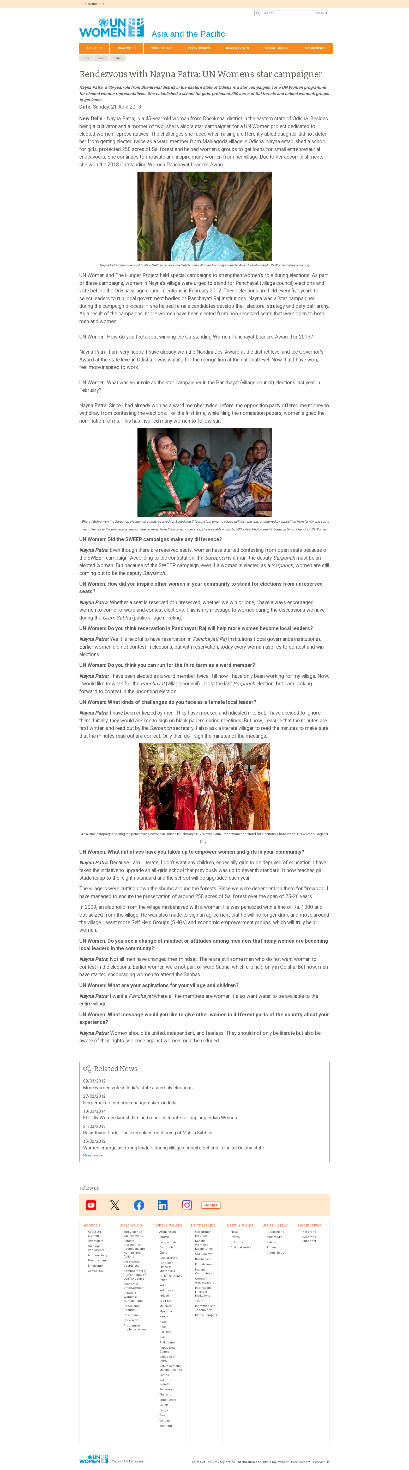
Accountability (97, 1256)
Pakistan (165, 1332)
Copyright (118, 1462)
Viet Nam (165, 1426)
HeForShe (309, 1232)
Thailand (165, 1395)
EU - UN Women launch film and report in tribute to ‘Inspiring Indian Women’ (160, 1117)
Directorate (95, 1241)
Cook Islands (168, 1258)
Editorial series (241, 1248)
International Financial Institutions (203, 1292)
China (163, 1253)
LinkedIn (163, 1205)
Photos (271, 1248)
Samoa (164, 1375)
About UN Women (94, 1234)
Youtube (91, 1205)
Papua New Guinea (167, 1350)
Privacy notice (224, 1463)
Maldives (165, 1306)
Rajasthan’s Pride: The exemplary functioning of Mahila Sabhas (147, 1132)
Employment (96, 1266)
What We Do (126, 48)
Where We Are (161, 48)
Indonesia (166, 1291)
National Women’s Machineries (204, 1245)
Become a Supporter (309, 1239)
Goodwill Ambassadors (204, 1281)
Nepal (163, 1322)
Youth (199, 1301)
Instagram (187, 1205)
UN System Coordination (132, 1264)
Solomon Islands (165, 1382)
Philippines (167, 1343)
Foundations (203, 1265)
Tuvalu (163, 1416)
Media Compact (206, 1315)
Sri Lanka (165, 1390)
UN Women (137, 1462)
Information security (252, 1463)
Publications (275, 1232)
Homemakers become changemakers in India (130, 1102)
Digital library (276, 48)
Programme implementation (135, 1328)
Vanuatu (165, 1421)
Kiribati (164, 1296)
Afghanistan (167, 1232)
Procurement (97, 1261)
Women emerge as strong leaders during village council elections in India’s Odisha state (173, 1147)
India (162, 1285)
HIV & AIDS (131, 1321)
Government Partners (203, 1234)
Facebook (139, 1205)
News (234, 1232)
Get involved (315, 48)
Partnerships (199, 48)
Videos (271, 1242)
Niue (162, 1327)
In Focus (237, 1242)
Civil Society (203, 1254)
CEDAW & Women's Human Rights (133, 1297)
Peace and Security (131, 1308)
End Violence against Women (134, 1234)
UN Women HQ (93, 4)
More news (91, 1155)
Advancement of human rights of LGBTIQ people (135, 1275)
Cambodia (166, 1248)
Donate (211, 1205)
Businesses (203, 1259)
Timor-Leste (167, 1400)
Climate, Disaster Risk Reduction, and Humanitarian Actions (134, 1249)
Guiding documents (96, 1248)
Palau (163, 1338)
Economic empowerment (134, 1286)
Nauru (163, 1317)
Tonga (163, 1410)
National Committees (203, 1272)
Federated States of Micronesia (167, 1267)
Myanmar (165, 1311)
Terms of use (202, 1463)
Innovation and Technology (205, 1308)
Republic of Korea (167, 1359)
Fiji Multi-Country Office (170, 1278)
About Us (94, 48)
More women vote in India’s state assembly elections (138, 1087)
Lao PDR (165, 1301)
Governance (132, 1315)
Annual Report (276, 1253)
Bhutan (164, 1237)
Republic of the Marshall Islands (170, 1368)
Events (235, 1237)
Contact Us (95, 1271)
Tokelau (164, 1405)
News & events (237, 48)
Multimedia (274, 1237)
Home (85, 58)
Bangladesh (167, 1242)
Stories (101, 58)
